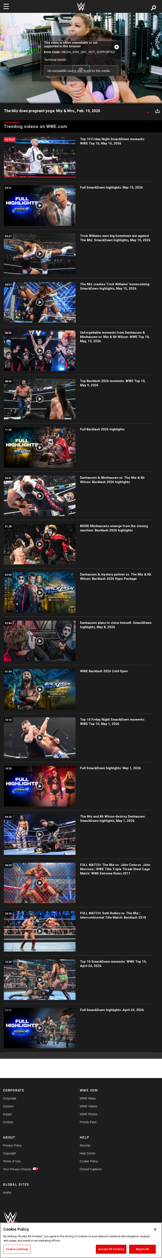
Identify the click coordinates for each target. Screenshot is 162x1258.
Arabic (7, 1192)
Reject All (142, 1249)
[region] (81, 1240)
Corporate (9, 1098)
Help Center (88, 1153)
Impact (7, 1114)
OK (81, 69)
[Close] (155, 1229)
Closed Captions (91, 1169)
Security (85, 1145)
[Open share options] (157, 111)
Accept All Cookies (111, 1249)
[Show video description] (148, 111)
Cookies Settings (17, 1249)
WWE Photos (89, 1114)
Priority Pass (88, 1122)
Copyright (9, 1153)
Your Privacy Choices (17, 1169)
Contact (8, 1122)
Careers (8, 1106)
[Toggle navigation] (6, 6)
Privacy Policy (12, 1145)
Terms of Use (11, 1161)
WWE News (88, 1098)
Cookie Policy (89, 1161)
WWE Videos (88, 1106)
